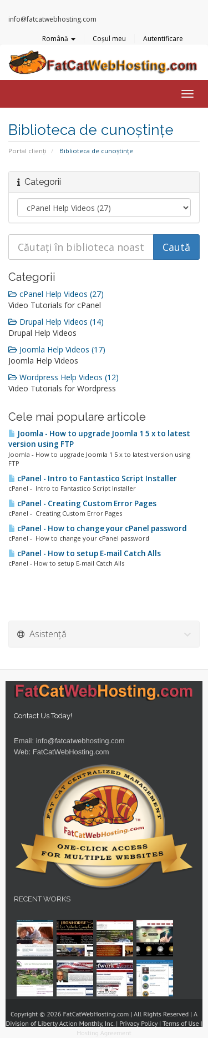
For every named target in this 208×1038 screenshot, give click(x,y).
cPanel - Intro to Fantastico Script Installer (92, 478)
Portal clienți (27, 151)
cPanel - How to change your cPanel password (97, 528)
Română (58, 38)
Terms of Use (181, 1023)
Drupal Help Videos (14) (56, 321)
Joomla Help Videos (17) (56, 349)
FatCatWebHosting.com (71, 752)
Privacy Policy (138, 1023)
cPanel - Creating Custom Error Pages (82, 503)
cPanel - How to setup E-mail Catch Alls (84, 553)
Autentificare (163, 38)
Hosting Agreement (104, 1033)
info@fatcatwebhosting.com (80, 741)
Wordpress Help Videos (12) (63, 377)
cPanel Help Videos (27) (56, 294)
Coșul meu (109, 38)
